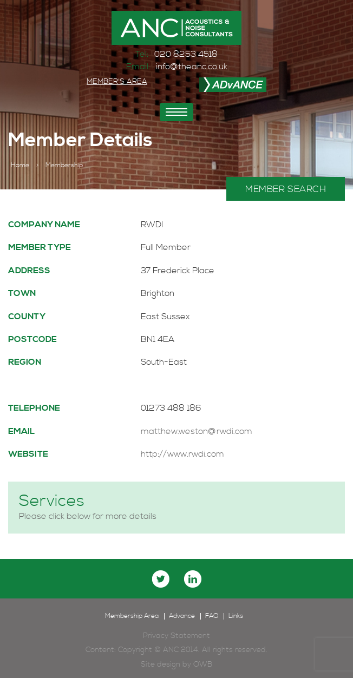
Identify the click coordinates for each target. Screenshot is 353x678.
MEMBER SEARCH (285, 189)
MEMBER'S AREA (117, 82)
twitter (160, 579)
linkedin (192, 579)
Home (20, 165)
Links (235, 616)
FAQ (211, 616)
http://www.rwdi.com (182, 454)
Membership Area (132, 616)
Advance (182, 616)
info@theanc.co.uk (191, 66)
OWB (202, 664)
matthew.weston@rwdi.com (196, 431)
